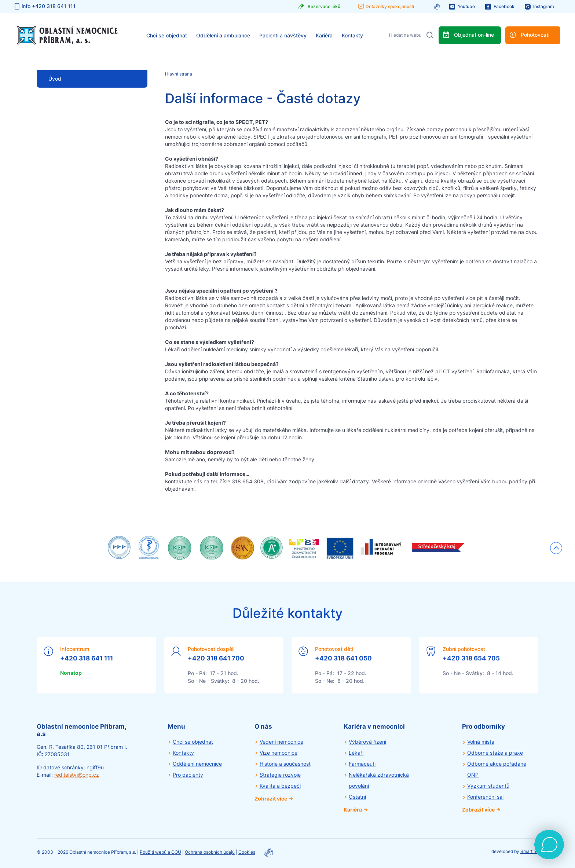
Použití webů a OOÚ (160, 852)
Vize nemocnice (278, 753)
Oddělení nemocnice (197, 764)
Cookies (246, 852)
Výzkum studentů (488, 786)
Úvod (54, 79)
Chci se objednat (166, 35)
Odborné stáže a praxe (495, 753)
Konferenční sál (485, 797)
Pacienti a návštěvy (283, 35)
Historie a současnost (285, 764)
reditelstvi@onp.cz (76, 775)
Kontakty (352, 35)
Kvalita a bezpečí (280, 786)
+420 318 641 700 (216, 658)
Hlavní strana (178, 74)
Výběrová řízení (367, 742)
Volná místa (480, 742)
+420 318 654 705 (471, 658)
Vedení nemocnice (281, 742)
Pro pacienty (188, 775)
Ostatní (357, 797)
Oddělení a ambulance (223, 35)
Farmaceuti (362, 764)
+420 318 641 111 (86, 658)
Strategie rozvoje (280, 775)
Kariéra (324, 35)
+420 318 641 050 (343, 658)
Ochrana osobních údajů (210, 852)
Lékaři (356, 753)
